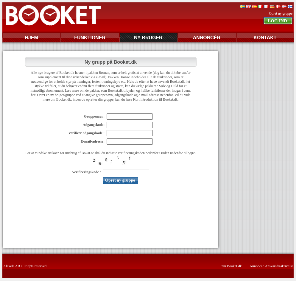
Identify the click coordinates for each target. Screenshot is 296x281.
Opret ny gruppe (280, 13)
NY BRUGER (148, 37)
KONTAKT (264, 37)
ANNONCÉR (206, 37)
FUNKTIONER (89, 37)
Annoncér (257, 266)
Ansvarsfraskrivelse (279, 266)
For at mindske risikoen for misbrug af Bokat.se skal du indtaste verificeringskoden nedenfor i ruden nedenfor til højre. (110, 153)
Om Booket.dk (231, 266)
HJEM (31, 37)
